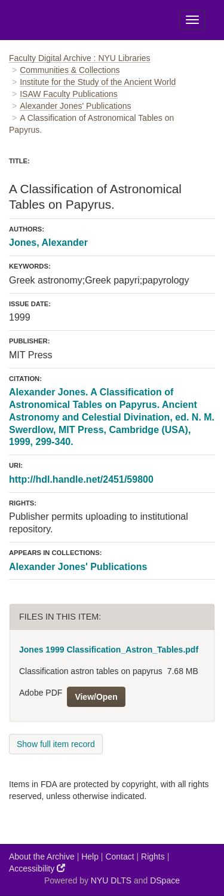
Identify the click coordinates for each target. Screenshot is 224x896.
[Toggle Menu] (192, 20)
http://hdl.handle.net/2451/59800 (81, 479)
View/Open (96, 697)
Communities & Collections (69, 70)
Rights (153, 856)
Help (90, 856)
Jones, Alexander (48, 242)
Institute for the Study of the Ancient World (98, 82)
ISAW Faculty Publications (69, 94)
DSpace (165, 880)
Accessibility (37, 868)
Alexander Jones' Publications (75, 106)
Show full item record (56, 744)
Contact (119, 856)
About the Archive (42, 856)
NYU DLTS (111, 880)
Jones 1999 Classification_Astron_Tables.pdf (108, 649)
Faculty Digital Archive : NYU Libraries (80, 58)
